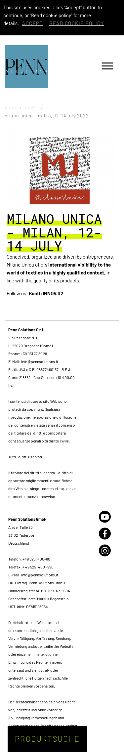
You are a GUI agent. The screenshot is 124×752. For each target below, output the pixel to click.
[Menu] (107, 67)
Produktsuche (47, 738)
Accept (32, 23)
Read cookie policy (76, 23)
